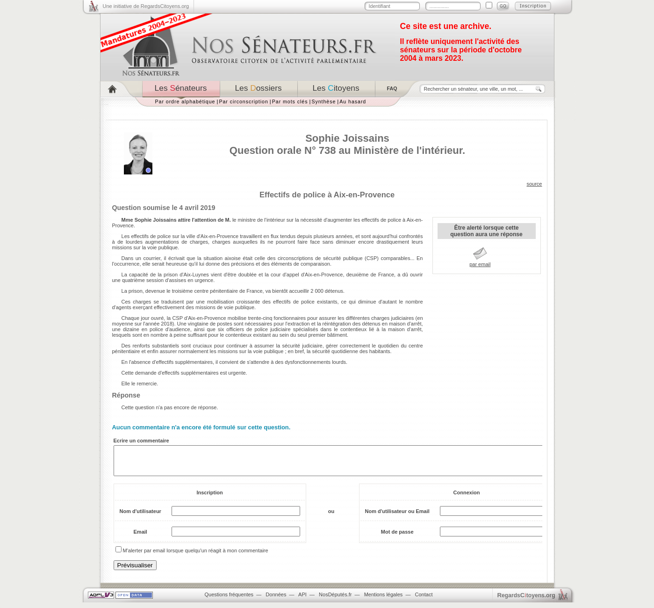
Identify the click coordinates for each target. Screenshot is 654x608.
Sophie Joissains (347, 138)
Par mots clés (290, 101)
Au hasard (352, 101)
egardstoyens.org (526, 600)
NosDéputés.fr (335, 600)
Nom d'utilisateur (140, 517)
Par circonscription (243, 101)
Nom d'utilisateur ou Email (397, 517)
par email (479, 264)
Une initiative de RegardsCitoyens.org (146, 6)
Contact (424, 600)
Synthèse (323, 101)
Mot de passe (397, 537)
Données (276, 600)
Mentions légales (383, 600)
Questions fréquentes (229, 600)
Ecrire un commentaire (141, 440)
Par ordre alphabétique (185, 101)
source (534, 184)
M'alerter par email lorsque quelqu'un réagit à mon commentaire (195, 556)
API (302, 600)
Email (140, 537)
